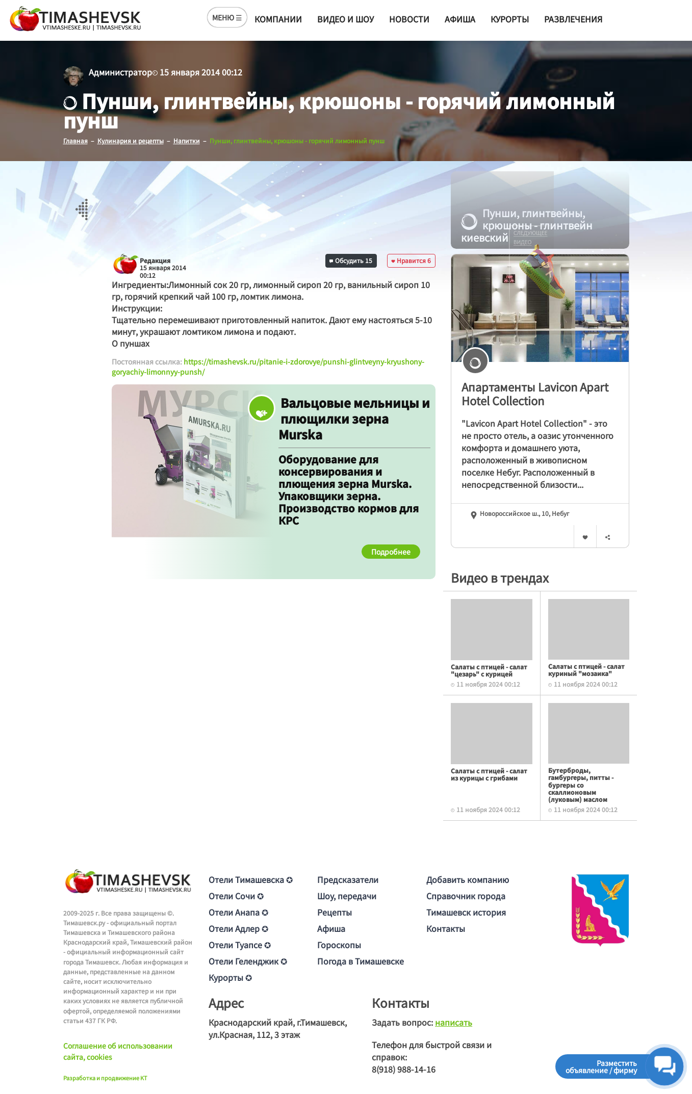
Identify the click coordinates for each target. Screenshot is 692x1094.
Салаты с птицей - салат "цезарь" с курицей (489, 670)
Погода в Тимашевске (360, 961)
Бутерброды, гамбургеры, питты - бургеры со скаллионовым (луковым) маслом (580, 785)
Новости (409, 19)
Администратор (120, 72)
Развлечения (573, 19)
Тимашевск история (466, 912)
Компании (278, 19)
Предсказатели (347, 879)
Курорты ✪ (230, 977)
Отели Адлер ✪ (238, 928)
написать (453, 1022)
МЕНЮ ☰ (227, 17)
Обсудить (350, 260)
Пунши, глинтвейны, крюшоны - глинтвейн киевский (527, 225)
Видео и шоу (345, 19)
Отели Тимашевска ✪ (251, 879)
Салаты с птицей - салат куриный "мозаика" (586, 670)
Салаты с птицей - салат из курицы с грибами (489, 774)
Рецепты (334, 912)
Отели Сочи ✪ (236, 896)
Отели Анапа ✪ (238, 912)
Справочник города (465, 896)
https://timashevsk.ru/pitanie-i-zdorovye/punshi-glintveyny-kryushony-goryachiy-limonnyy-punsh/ (268, 366)
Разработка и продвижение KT (105, 1078)
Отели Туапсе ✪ (240, 945)
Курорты (510, 19)
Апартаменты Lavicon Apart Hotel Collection (535, 393)
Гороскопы (339, 945)
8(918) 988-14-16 (403, 1069)
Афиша (460, 19)
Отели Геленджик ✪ (248, 961)
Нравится (411, 260)
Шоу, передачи (346, 896)
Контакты (445, 928)
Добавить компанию (467, 879)
